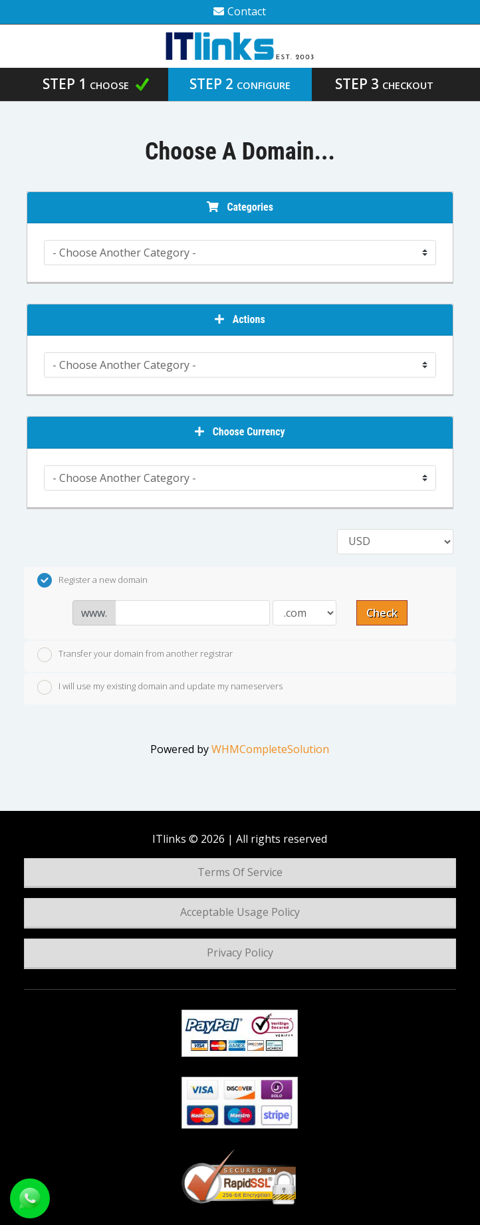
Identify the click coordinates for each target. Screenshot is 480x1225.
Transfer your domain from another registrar (135, 654)
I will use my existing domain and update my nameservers (160, 687)
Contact (239, 11)
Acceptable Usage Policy (240, 912)
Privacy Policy (240, 952)
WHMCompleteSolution (270, 749)
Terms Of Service (240, 872)
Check (382, 613)
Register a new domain (92, 580)
